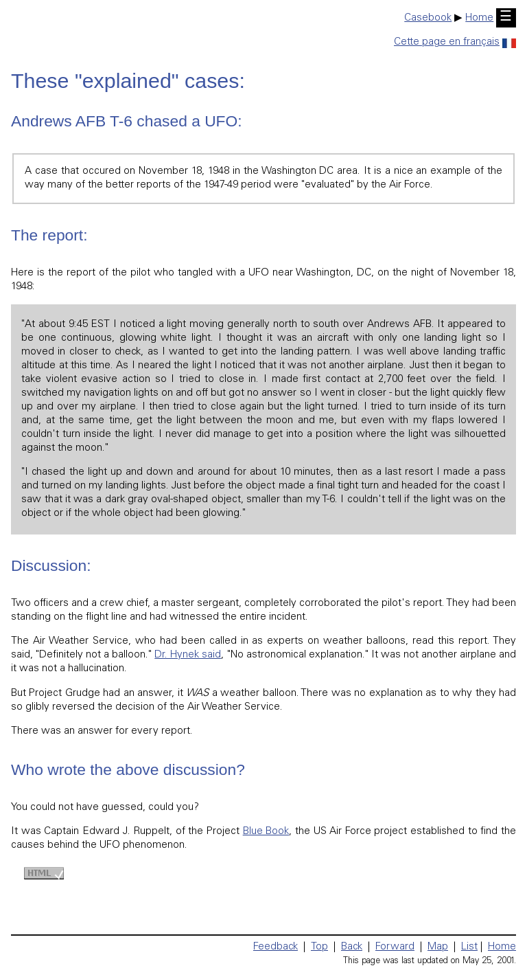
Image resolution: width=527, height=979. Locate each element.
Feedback (275, 947)
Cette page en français (455, 42)
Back (351, 947)
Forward (394, 947)
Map (438, 947)
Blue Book (266, 831)
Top (319, 947)
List (469, 947)
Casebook (428, 18)
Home (479, 18)
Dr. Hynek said (187, 655)
